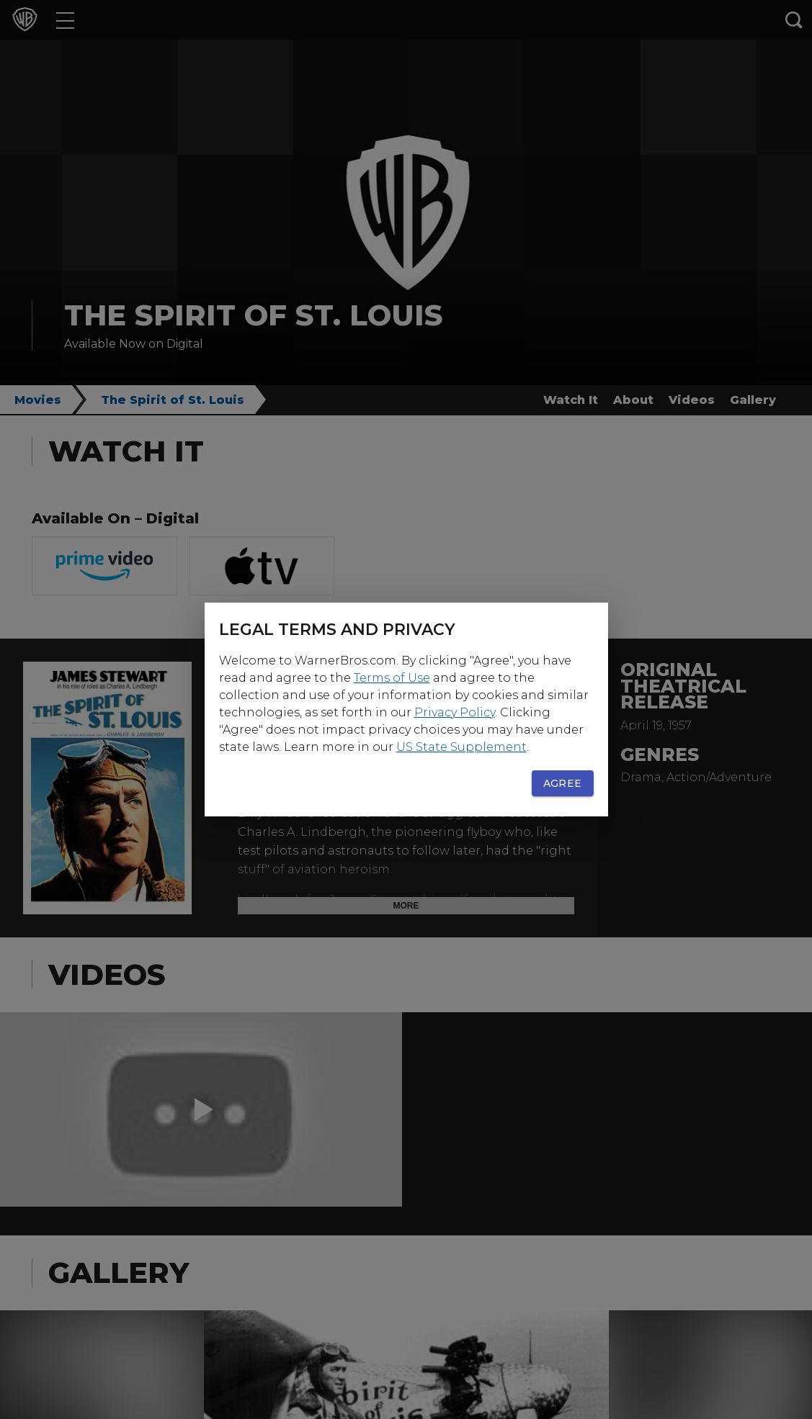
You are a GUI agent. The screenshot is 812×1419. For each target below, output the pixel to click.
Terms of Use (392, 678)
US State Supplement (461, 747)
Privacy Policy (454, 712)
